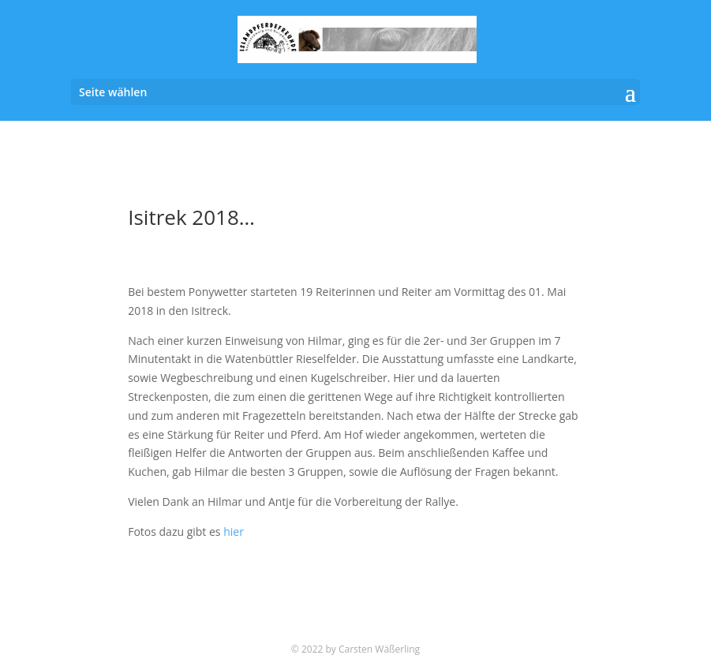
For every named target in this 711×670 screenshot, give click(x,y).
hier (233, 531)
